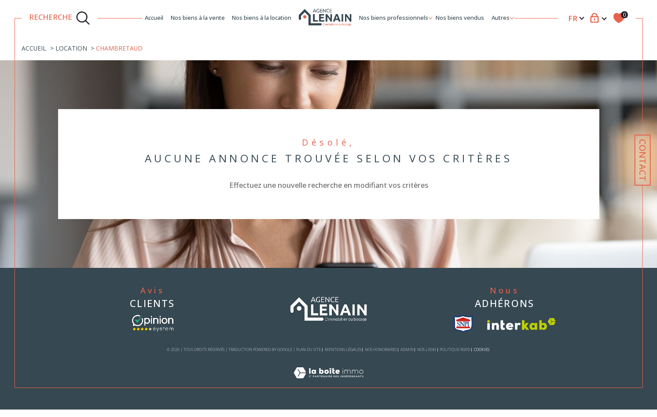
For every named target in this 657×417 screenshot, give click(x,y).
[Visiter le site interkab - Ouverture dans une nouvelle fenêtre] (521, 324)
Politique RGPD (455, 349)
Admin (407, 349)
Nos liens (426, 349)
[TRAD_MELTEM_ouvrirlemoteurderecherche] (59, 18)
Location (71, 48)
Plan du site (308, 349)
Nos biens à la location (261, 18)
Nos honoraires (380, 349)
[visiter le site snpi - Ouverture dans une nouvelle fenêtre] (463, 324)
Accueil (154, 18)
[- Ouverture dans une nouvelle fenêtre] (152, 323)
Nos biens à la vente (198, 18)
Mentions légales (343, 349)
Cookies (481, 350)
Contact (643, 160)
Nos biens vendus (460, 18)
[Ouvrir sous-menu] (430, 17)
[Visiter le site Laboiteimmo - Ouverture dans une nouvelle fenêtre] (328, 382)
